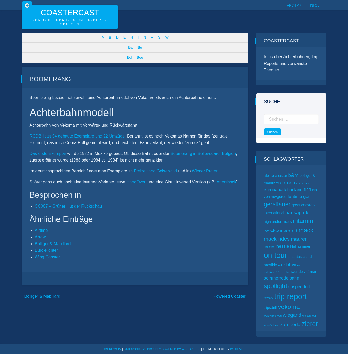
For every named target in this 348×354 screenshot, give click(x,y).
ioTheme (236, 349)
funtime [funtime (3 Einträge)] (295, 196)
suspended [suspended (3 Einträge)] (299, 286)
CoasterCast (70, 12)
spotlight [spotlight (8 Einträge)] (275, 285)
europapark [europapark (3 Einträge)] (275, 189)
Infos (314, 5)
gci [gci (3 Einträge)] (306, 196)
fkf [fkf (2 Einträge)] (306, 190)
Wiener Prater (204, 171)
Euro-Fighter (46, 250)
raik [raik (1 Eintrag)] (280, 265)
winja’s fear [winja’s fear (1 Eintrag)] (309, 315)
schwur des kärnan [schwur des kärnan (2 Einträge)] (301, 272)
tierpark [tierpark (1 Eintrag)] (268, 298)
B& (130, 47)
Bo (139, 47)
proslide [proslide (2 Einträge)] (270, 265)
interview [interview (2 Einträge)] (271, 231)
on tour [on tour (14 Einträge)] (275, 255)
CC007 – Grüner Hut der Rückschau (68, 206)
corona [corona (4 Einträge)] (287, 182)
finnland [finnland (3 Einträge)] (294, 189)
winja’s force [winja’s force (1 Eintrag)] (271, 325)
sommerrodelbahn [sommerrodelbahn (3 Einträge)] (281, 278)
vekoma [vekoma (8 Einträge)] (289, 306)
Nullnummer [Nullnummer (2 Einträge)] (300, 246)
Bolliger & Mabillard (53, 243)
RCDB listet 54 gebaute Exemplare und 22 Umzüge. (78, 136)
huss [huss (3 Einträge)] (287, 221)
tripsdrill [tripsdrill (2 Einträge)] (270, 308)
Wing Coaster (47, 257)
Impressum (113, 349)
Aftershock (226, 182)
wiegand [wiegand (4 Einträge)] (292, 315)
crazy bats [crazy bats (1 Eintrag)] (302, 183)
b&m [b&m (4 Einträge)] (293, 175)
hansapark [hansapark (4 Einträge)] (296, 212)
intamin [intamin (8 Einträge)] (303, 220)
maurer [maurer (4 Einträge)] (299, 239)
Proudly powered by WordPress (174, 349)
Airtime (41, 230)
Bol (129, 57)
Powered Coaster (229, 296)
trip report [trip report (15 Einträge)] (290, 296)
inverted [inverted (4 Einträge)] (288, 230)
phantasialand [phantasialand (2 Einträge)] (300, 256)
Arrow (40, 237)
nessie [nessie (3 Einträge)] (282, 246)
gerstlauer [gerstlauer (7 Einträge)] (277, 204)
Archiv (293, 5)
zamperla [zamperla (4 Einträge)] (290, 324)
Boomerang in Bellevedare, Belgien (203, 153)
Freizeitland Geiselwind (155, 171)
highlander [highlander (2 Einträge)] (272, 222)
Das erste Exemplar (48, 153)
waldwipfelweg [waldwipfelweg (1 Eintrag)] (273, 315)
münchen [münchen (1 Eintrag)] (269, 246)
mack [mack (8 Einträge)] (306, 230)
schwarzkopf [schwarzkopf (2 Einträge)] (274, 272)
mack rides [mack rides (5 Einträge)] (277, 239)
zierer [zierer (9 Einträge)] (310, 323)
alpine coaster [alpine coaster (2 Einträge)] (275, 175)
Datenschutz (134, 349)
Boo (139, 57)
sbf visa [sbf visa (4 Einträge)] (292, 264)
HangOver (135, 182)
